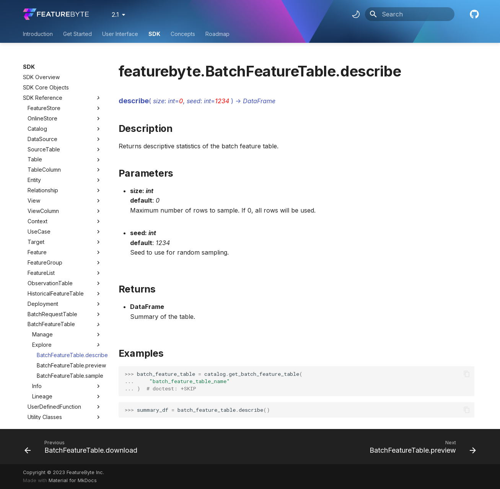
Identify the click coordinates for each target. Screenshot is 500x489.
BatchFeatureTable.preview (69, 354)
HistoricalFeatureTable (56, 282)
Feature (37, 241)
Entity (34, 169)
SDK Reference (62, 86)
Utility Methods (65, 416)
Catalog (37, 117)
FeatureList (41, 261)
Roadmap (217, 34)
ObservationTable (50, 272)
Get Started (77, 34)
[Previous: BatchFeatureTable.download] (82, 447)
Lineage (67, 385)
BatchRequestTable (52, 303)
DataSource (42, 128)
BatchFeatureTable (51, 313)
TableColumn (44, 158)
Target (36, 230)
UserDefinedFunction (54, 395)
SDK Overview (41, 66)
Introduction (38, 34)
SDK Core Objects (46, 76)
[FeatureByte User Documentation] (56, 14)
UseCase (39, 220)
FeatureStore (44, 97)
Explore (67, 333)
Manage (67, 323)
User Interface (120, 34)
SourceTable (44, 138)
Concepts (183, 34)
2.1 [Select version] (115, 14)
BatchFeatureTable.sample (69, 364)
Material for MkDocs (73, 480)
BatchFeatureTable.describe (69, 344)
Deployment (43, 292)
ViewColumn (43, 200)
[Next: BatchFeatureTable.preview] (421, 447)
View (34, 189)
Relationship (43, 179)
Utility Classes (65, 406)
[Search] (409, 14)
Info (67, 375)
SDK (154, 34)
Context (37, 210)
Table (35, 148)
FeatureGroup (45, 251)
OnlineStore (42, 107)
